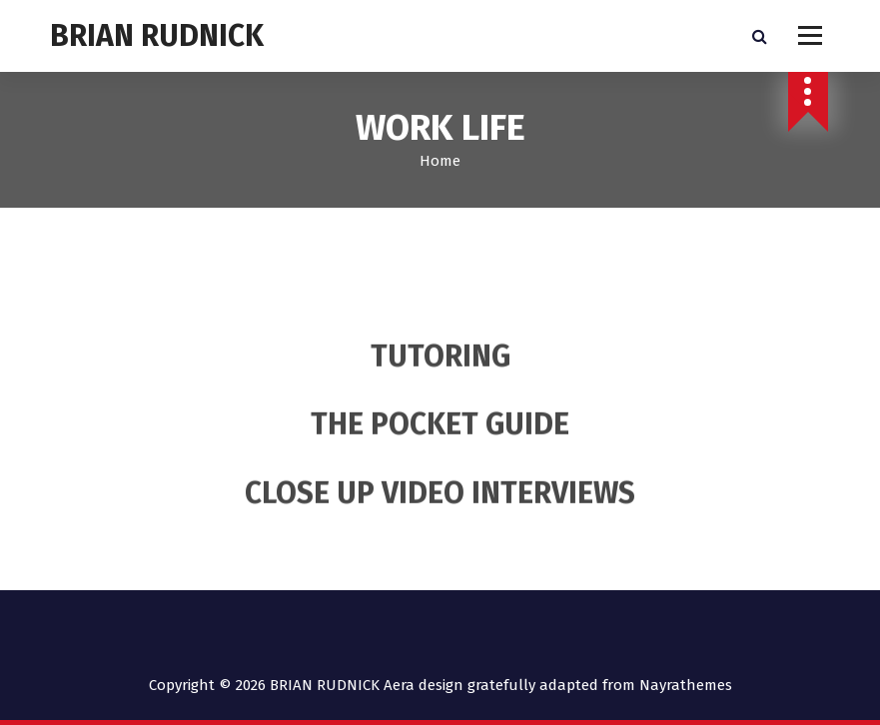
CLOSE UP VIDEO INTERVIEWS (440, 508)
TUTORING (440, 371)
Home (440, 161)
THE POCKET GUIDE (440, 439)
